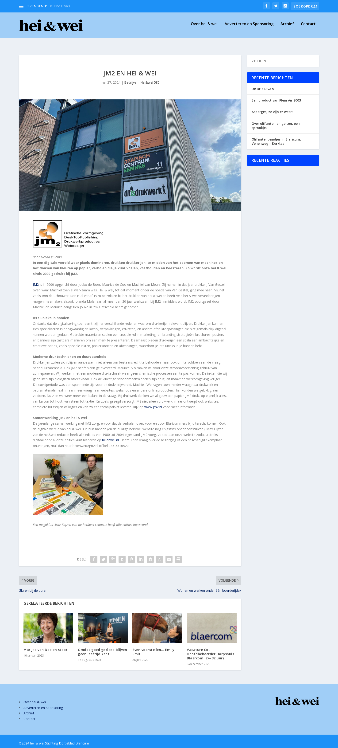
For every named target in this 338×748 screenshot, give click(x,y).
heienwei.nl (110, 436)
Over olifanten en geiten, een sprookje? (276, 121)
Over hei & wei (204, 27)
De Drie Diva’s (59, 6)
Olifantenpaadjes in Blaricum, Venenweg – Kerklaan (276, 137)
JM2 (36, 280)
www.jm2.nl (153, 402)
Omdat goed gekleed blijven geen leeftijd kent (102, 647)
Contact (308, 27)
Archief (287, 27)
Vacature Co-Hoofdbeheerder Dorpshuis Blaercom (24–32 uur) (210, 649)
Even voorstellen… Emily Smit (153, 647)
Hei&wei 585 (150, 78)
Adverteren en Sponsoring (249, 27)
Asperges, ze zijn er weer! (272, 107)
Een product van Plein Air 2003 (276, 96)
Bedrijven (131, 78)
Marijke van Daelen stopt (45, 645)
